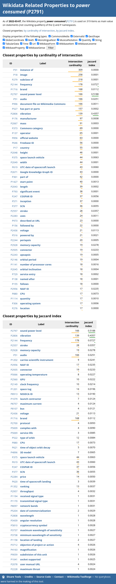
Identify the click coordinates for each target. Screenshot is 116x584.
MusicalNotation (69, 40)
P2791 (70, 21)
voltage (24, 230)
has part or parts (30, 108)
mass (23, 123)
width (23, 162)
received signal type (31, 496)
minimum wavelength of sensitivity (41, 535)
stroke (24, 211)
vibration (25, 113)
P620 (14, 481)
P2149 (14, 384)
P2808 (14, 515)
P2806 (14, 113)
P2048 (14, 152)
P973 (14, 220)
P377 (14, 206)
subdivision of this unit (33, 554)
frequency (26, 84)
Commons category (31, 128)
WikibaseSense (37, 47)
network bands (29, 505)
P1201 (14, 389)
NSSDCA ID (26, 394)
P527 (14, 108)
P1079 (14, 398)
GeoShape (94, 36)
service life (26, 433)
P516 (14, 235)
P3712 (14, 544)
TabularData (12, 43)
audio (23, 99)
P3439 (14, 520)
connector (26, 249)
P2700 (14, 423)
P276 (14, 308)
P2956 (14, 288)
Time (25, 43)
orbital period (28, 259)
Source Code (43, 576)
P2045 (14, 269)
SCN (22, 206)
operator (25, 133)
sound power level (30, 94)
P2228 (14, 569)
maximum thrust (30, 569)
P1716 (14, 89)
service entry (27, 274)
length (24, 186)
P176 (14, 118)
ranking (24, 486)
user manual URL (30, 564)
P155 (14, 284)
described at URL (30, 220)
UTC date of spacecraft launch (37, 167)
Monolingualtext (47, 40)
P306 (14, 303)
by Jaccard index (65, 30)
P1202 (14, 360)
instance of (26, 69)
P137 (14, 133)
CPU (22, 293)
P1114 (14, 298)
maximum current (31, 403)
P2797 (14, 94)
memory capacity (30, 245)
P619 (14, 167)
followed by (27, 225)
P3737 (14, 530)
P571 (14, 201)
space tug (25, 389)
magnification (28, 549)
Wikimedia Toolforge (79, 576)
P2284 (14, 476)
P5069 (14, 433)
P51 (15, 99)
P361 (14, 177)
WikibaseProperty (15, 47)
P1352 (14, 486)
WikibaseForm (47, 43)
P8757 (14, 403)
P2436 (14, 230)
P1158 (14, 540)
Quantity (86, 40)
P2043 (14, 186)
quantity (25, 298)
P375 (14, 157)
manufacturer (28, 118)
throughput (27, 491)
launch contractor (30, 398)
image (23, 74)
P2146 (14, 259)
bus (22, 408)
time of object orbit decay (35, 447)
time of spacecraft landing (35, 481)
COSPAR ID (26, 196)
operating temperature (33, 374)
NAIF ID (24, 288)
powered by (27, 235)
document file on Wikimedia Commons (42, 104)
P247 (14, 196)
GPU (22, 379)
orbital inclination (30, 269)
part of (24, 177)
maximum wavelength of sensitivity (41, 530)
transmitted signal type (34, 501)
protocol (25, 423)
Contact (59, 576)
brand (23, 89)
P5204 (14, 510)
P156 (14, 225)
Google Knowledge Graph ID (36, 172)
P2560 (14, 379)
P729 (14, 274)
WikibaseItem (66, 43)
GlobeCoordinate (15, 40)
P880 (14, 293)
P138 (14, 279)
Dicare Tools (14, 576)
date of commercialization (35, 510)
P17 (15, 147)
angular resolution (31, 520)
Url (34, 43)
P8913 (14, 394)
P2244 (14, 240)
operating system (30, 303)
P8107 (14, 408)
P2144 (14, 84)
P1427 (14, 181)
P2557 (14, 211)
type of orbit (27, 437)
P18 (15, 74)
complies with (28, 428)
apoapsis (25, 254)
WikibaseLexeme (87, 43)
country (24, 147)
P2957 (14, 491)
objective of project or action (37, 544)
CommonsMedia (60, 36)
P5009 (14, 428)
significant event (30, 191)
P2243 (14, 254)
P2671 (14, 172)
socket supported (30, 559)
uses (22, 215)
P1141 (14, 264)
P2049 (14, 162)
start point (26, 181)
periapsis (25, 240)
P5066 (14, 374)
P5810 (14, 525)
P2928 (14, 245)
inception (25, 201)
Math (31, 40)
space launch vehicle (32, 157)
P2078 (14, 564)
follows (24, 284)
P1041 (14, 559)
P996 (14, 104)
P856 (14, 138)
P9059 (14, 554)
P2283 (14, 215)
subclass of (26, 79)
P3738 (14, 535)
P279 (14, 79)
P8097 (14, 505)
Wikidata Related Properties (35, 5)
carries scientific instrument (36, 360)
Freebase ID (27, 142)
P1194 (14, 496)
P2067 (14, 123)
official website (29, 138)
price (23, 476)
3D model (25, 452)
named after (27, 279)
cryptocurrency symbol (33, 525)
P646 (14, 142)
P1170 (14, 501)
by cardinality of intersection (39, 30)
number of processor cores (35, 264)
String (98, 40)
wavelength (27, 515)
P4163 (14, 549)
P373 (14, 128)
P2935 (14, 249)
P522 (14, 437)
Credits (29, 576)
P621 (14, 447)
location (25, 308)
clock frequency (29, 384)
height (24, 152)
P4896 (14, 452)
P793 (14, 191)
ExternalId (78, 36)
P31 (15, 69)
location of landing (31, 540)
